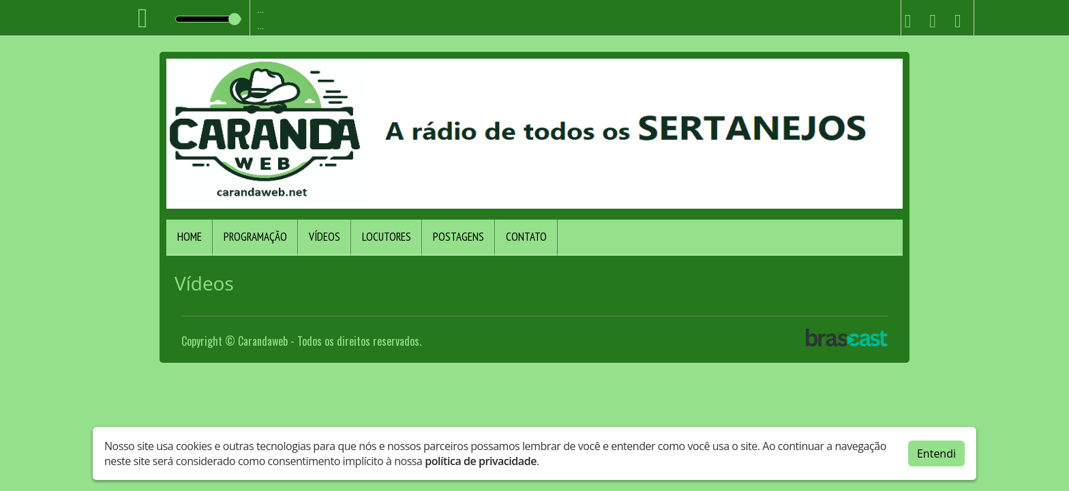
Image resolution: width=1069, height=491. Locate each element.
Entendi (936, 453)
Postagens (458, 236)
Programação (255, 236)
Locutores (386, 236)
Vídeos (324, 236)
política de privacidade (481, 460)
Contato (526, 236)
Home (189, 236)
